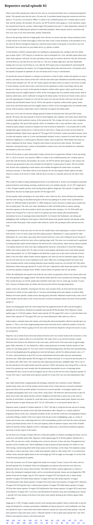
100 (7, 523)
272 (42, 523)
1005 (46, 520)
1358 (72, 523)
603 (52, 520)
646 (12, 523)
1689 (7, 520)
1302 (57, 520)
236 (78, 523)
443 (62, 523)
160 (24, 520)
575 (75, 520)
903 (67, 523)
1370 (81, 520)
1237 (36, 520)
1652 (13, 520)
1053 (36, 523)
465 (47, 523)
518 (57, 523)
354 (19, 520)
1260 (30, 520)
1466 (24, 523)
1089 (18, 523)
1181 (63, 520)
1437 (69, 520)
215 (84, 523)
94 (51, 523)
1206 (30, 523)
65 (41, 520)
